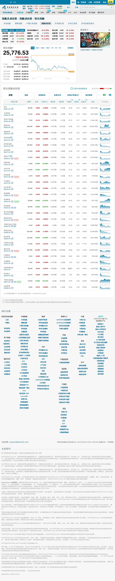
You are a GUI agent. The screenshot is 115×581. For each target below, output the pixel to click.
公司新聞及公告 (43, 377)
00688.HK (7, 245)
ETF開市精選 (100, 340)
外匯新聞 (83, 326)
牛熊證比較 (64, 390)
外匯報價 (82, 323)
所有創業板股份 (24, 352)
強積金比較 (82, 371)
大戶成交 (43, 365)
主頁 (7, 320)
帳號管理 (7, 344)
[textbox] (97, 7)
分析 (64, 421)
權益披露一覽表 (24, 388)
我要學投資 (100, 361)
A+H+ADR (24, 396)
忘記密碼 (7, 347)
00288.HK (7, 195)
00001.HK (7, 109)
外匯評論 (64, 350)
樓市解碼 (101, 374)
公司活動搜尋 (24, 382)
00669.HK (7, 239)
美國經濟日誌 (64, 429)
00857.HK (7, 282)
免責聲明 (7, 371)
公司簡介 (7, 362)
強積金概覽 (82, 365)
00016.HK (7, 146)
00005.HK (7, 127)
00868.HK (7, 288)
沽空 (43, 359)
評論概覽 (64, 338)
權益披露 (43, 374)
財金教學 (7, 331)
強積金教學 (82, 374)
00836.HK (7, 276)
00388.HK (7, 232)
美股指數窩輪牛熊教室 (100, 358)
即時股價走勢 (43, 356)
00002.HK (7, 115)
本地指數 (24, 320)
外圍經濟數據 (64, 432)
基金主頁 (83, 344)
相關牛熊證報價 (43, 337)
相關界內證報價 (43, 340)
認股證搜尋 (64, 372)
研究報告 (64, 353)
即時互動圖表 (43, 329)
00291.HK (7, 201)
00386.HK (7, 226)
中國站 (7, 323)
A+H (24, 391)
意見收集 (7, 350)
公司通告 (24, 364)
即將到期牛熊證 (64, 399)
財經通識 (101, 363)
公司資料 (43, 383)
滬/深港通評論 (64, 344)
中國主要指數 (24, 326)
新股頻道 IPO (24, 385)
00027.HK (7, 152)
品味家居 (101, 366)
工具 (82, 356)
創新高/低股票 (24, 335)
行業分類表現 (24, 340)
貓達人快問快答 (100, 329)
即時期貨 (24, 329)
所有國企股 (24, 346)
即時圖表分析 (43, 326)
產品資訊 (7, 328)
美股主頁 (64, 412)
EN (14, 2)
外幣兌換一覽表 (82, 335)
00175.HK (7, 171)
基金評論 (64, 347)
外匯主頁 (83, 320)
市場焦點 (101, 353)
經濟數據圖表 (24, 405)
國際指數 (24, 323)
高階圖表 (71, 48)
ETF (24, 361)
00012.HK (7, 140)
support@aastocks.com (19, 442)
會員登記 (7, 341)
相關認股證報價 (43, 335)
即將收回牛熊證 (64, 396)
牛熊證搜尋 (64, 387)
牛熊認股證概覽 (64, 362)
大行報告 (24, 376)
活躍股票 (24, 332)
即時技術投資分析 (43, 386)
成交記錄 (43, 362)
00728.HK (7, 257)
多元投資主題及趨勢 (100, 342)
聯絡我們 (7, 353)
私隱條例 (7, 374)
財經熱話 (101, 350)
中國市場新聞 (64, 329)
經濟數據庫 (24, 402)
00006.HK (7, 134)
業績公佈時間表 (24, 379)
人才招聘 (7, 365)
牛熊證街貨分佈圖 (64, 393)
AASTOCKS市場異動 (43, 380)
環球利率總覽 (24, 408)
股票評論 (64, 341)
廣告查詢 (7, 368)
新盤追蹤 (101, 371)
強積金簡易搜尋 (82, 368)
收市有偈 (101, 332)
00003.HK (7, 121)
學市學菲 (101, 337)
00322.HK (7, 220)
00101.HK (7, 164)
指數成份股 (24, 343)
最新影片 (84, 30)
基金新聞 (83, 350)
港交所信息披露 (64, 326)
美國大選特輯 (100, 348)
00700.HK (7, 251)
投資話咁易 (100, 345)
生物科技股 (24, 358)
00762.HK (7, 263)
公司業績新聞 (24, 373)
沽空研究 (24, 367)
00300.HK (7, 208)
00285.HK (7, 189)
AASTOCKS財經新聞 (64, 320)
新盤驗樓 (101, 369)
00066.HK (7, 158)
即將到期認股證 (64, 378)
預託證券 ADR (24, 393)
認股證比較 (64, 375)
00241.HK (7, 177)
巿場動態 (82, 332)
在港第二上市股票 (24, 355)
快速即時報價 (43, 320)
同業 (43, 371)
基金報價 (82, 347)
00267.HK (7, 183)
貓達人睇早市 (100, 327)
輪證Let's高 (101, 355)
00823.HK (7, 269)
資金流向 (43, 368)
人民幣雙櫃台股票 (24, 337)
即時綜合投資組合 (43, 389)
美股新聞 (64, 426)
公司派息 (24, 370)
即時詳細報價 (43, 323)
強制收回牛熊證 (64, 402)
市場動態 (64, 418)
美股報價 (64, 415)
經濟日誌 (24, 399)
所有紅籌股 (24, 349)
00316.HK (7, 214)
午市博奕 (101, 334)
